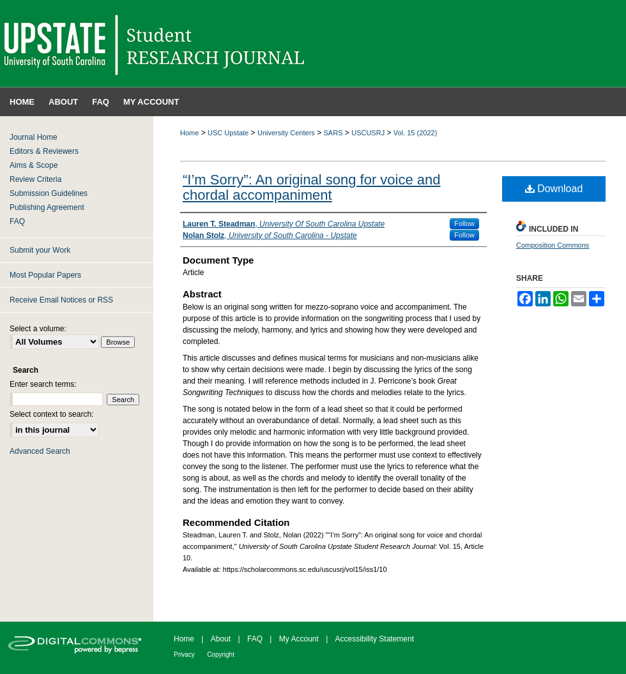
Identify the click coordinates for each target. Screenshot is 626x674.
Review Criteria (35, 179)
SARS (333, 133)
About (221, 638)
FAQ (17, 221)
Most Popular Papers (45, 275)
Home (189, 133)
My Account (299, 638)
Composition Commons (552, 245)
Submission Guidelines (49, 193)
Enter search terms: (43, 384)
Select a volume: (38, 328)
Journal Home (33, 137)
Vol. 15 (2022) (415, 133)
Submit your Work (40, 250)
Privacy (184, 654)
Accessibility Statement (374, 638)
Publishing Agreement (47, 207)
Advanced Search (40, 451)
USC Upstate (228, 133)
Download (554, 188)
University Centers (286, 133)
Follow (464, 223)
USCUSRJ (368, 133)
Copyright (220, 654)
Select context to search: (51, 414)
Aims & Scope (33, 165)
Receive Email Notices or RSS (61, 300)
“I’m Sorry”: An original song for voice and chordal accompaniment (312, 187)
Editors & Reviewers (44, 151)
